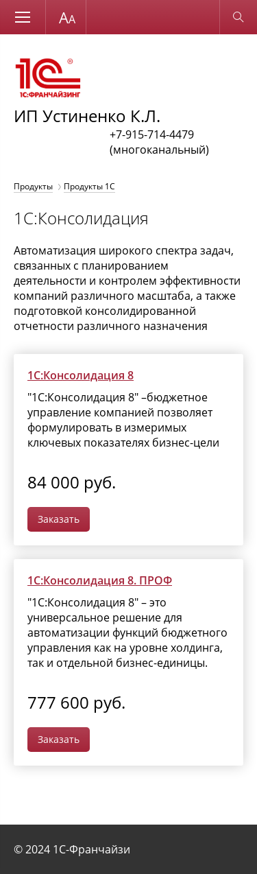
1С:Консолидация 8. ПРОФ (99, 580)
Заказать (58, 518)
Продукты (33, 186)
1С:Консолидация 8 (80, 375)
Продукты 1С (89, 186)
